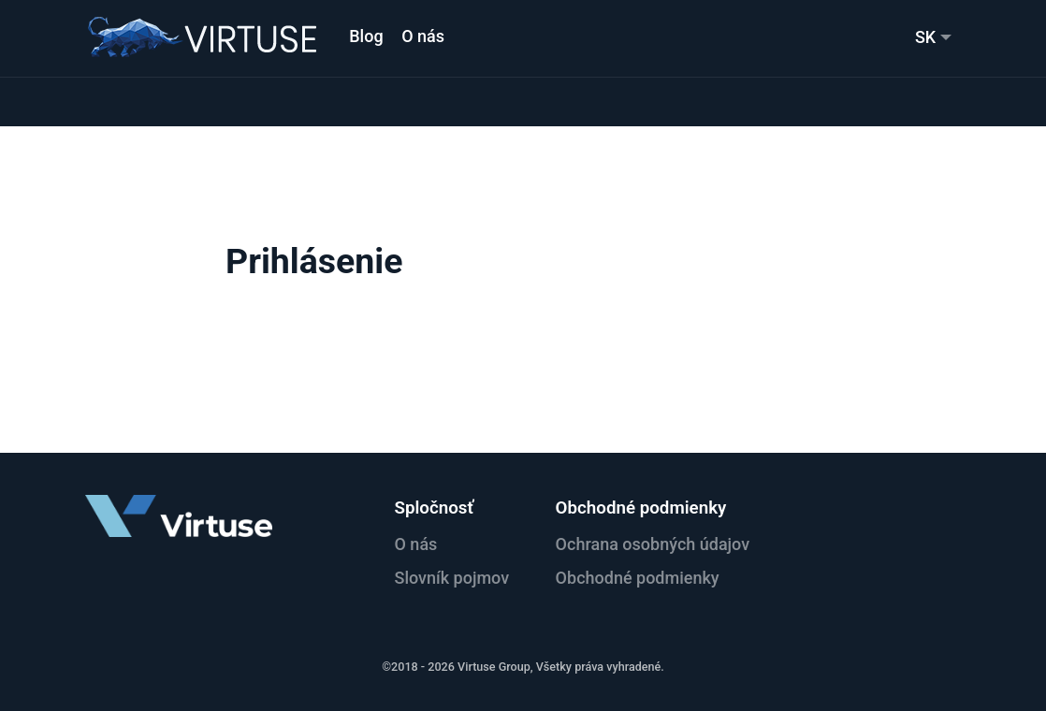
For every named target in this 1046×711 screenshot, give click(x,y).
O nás (422, 36)
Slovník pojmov (451, 578)
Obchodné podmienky (637, 578)
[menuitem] (933, 36)
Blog (366, 36)
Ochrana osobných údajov (653, 544)
